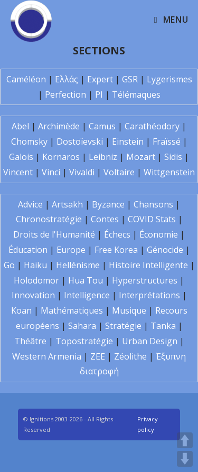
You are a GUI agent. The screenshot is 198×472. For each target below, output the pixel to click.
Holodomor (36, 280)
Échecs (117, 234)
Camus (102, 126)
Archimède (59, 126)
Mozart (140, 157)
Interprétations (149, 295)
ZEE (97, 356)
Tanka (163, 326)
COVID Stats (152, 219)
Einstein (128, 141)
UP (185, 440)
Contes (105, 219)
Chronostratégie (49, 219)
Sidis (173, 157)
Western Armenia (46, 356)
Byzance (108, 204)
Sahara (82, 326)
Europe (71, 250)
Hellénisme (78, 265)
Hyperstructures (144, 280)
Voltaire (119, 172)
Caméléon (26, 79)
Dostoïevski (79, 141)
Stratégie (123, 326)
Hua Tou (85, 280)
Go (9, 265)
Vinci (51, 172)
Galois (21, 157)
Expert (100, 79)
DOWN (185, 459)
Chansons (153, 204)
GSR (130, 79)
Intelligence (87, 295)
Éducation (28, 250)
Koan (21, 310)
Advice (30, 204)
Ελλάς (66, 79)
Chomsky (29, 141)
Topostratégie (84, 341)
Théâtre (30, 341)
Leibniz (103, 157)
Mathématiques (72, 310)
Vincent (18, 172)
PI (99, 94)
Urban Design (149, 341)
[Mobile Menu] (171, 19)
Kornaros (61, 157)
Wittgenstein (169, 172)
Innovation (33, 295)
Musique (129, 310)
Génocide (165, 250)
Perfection (65, 94)
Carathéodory (152, 126)
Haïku (35, 265)
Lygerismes (169, 79)
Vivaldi (82, 172)
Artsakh (67, 204)
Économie (158, 234)
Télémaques (136, 94)
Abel (20, 126)
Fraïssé (167, 141)
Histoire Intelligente (148, 265)
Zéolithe (130, 356)
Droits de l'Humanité (54, 234)
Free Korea (116, 250)
